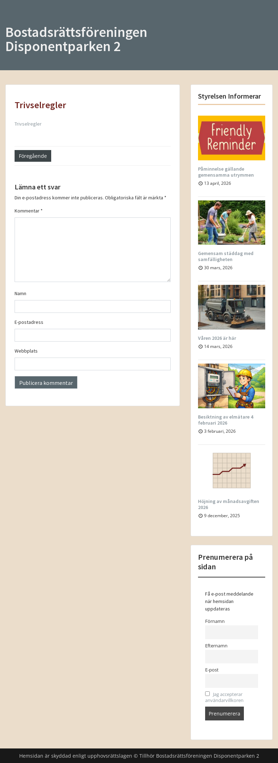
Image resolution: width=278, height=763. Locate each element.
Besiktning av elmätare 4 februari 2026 (225, 420)
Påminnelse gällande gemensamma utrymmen (226, 172)
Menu (12, 20)
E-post (212, 670)
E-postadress (29, 322)
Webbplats (26, 351)
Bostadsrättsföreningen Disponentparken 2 (76, 39)
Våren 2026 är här (217, 338)
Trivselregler (28, 124)
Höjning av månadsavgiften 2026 (228, 504)
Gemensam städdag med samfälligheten (225, 256)
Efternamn (216, 646)
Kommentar (29, 211)
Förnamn (215, 621)
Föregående (33, 156)
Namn (20, 293)
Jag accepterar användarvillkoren (224, 697)
